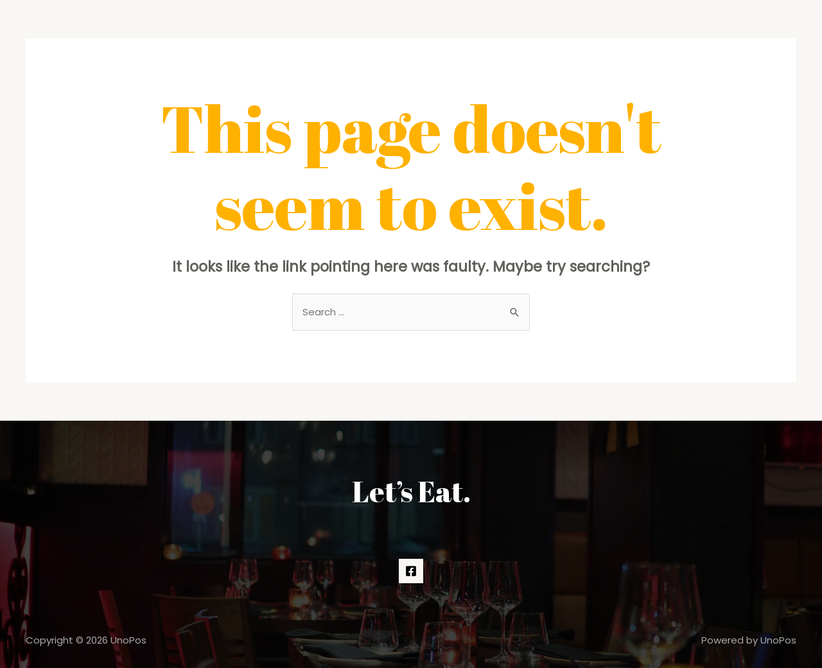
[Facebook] (411, 571)
